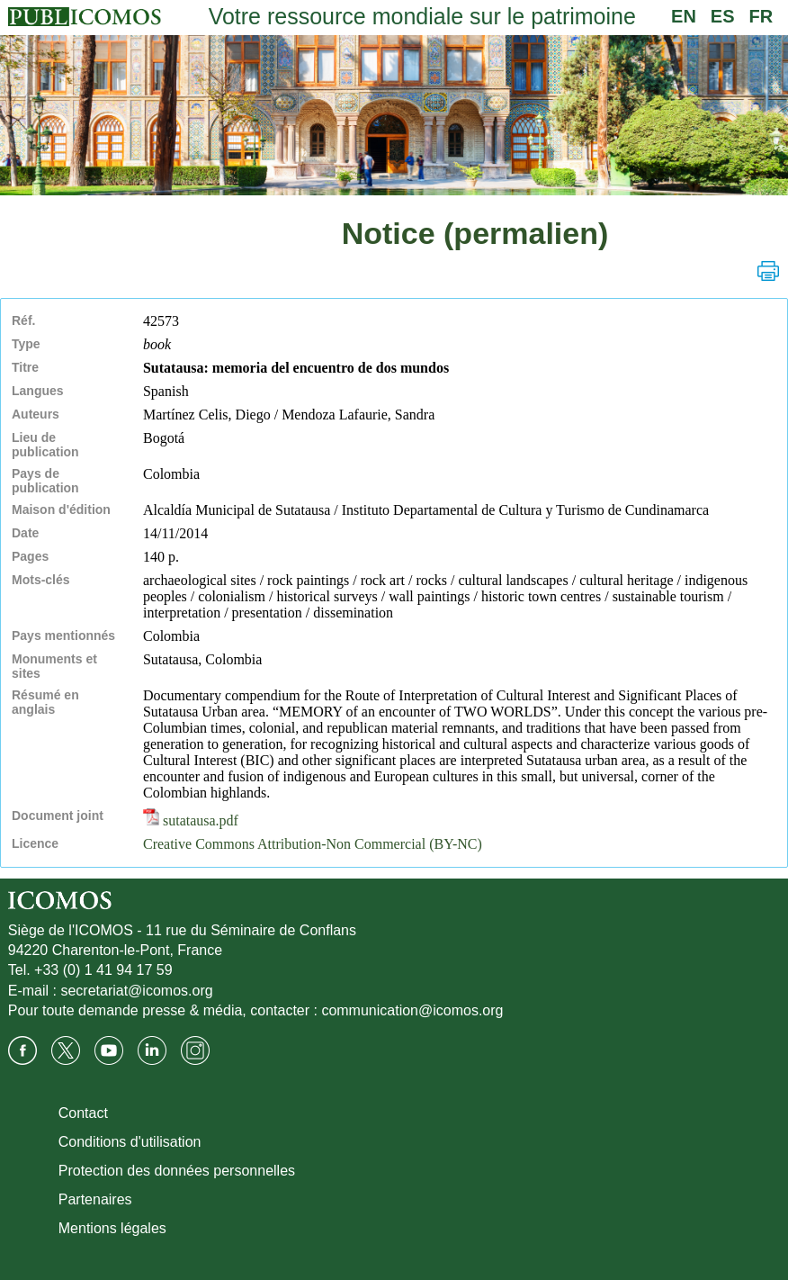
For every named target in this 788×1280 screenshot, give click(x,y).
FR (761, 16)
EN (683, 16)
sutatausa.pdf (190, 820)
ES (723, 16)
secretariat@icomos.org (136, 990)
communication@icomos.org (412, 1010)
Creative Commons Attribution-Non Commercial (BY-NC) (312, 844)
